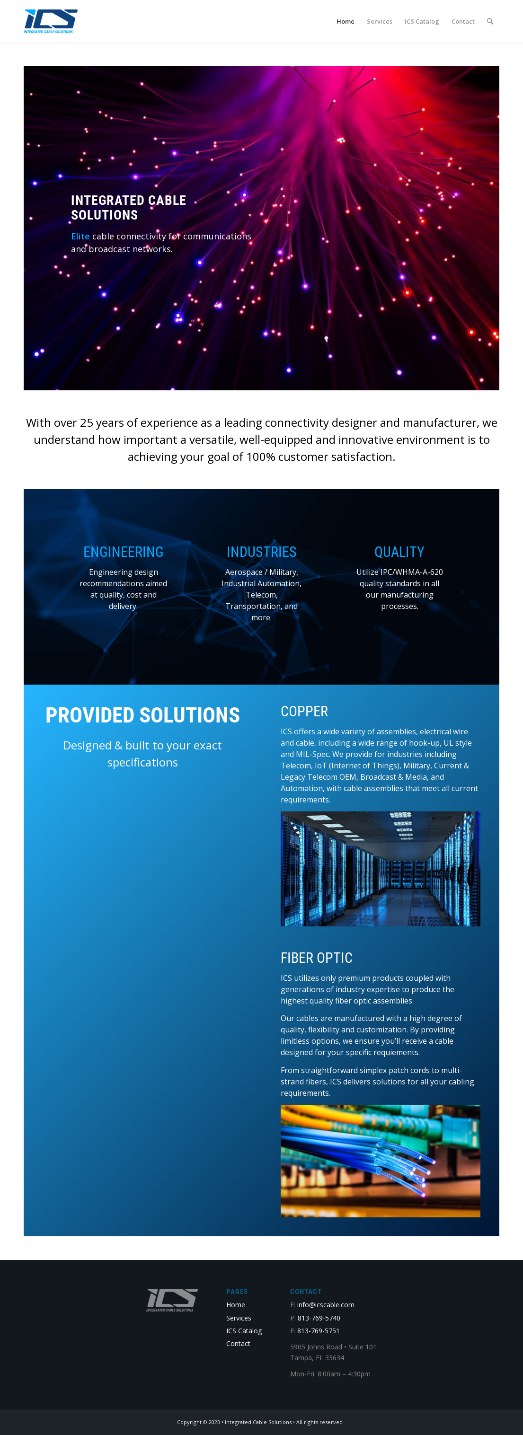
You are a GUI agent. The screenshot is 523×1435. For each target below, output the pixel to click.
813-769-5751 (318, 1330)
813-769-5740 (319, 1317)
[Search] (490, 21)
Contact (238, 1343)
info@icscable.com (326, 1304)
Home (235, 1304)
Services (238, 1317)
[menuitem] (345, 21)
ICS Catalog (244, 1330)
